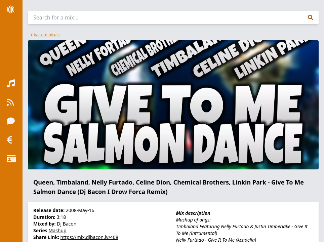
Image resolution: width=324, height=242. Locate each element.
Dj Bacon (66, 223)
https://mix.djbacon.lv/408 (89, 237)
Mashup (58, 230)
